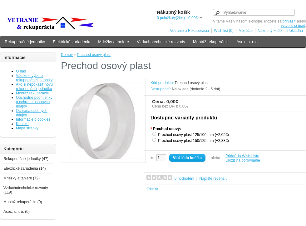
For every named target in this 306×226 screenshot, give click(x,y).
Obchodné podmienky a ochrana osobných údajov (34, 101)
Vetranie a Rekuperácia (189, 30)
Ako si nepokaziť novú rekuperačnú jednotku (34, 86)
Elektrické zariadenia (71, 41)
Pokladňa (295, 30)
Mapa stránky (27, 128)
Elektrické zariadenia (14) (24, 168)
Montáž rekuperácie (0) (22, 202)
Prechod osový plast (94, 55)
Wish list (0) (224, 30)
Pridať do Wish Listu (242, 156)
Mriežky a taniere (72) (21, 178)
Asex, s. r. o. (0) (16, 211)
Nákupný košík (270, 30)
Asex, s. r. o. (247, 41)
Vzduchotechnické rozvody (161, 41)
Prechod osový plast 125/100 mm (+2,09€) (193, 135)
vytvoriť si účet (293, 25)
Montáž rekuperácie (211, 41)
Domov (67, 55)
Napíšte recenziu (214, 178)
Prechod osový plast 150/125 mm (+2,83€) (193, 140)
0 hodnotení (184, 178)
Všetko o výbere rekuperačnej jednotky (34, 77)
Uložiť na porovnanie (242, 160)
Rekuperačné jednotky (25, 41)
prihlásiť (289, 21)
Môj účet (246, 30)
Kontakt (22, 124)
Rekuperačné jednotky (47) (25, 159)
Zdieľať (152, 189)
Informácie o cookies (33, 119)
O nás (21, 71)
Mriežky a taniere (113, 41)
